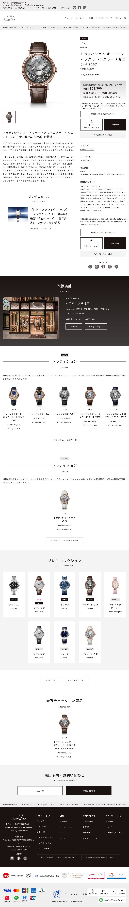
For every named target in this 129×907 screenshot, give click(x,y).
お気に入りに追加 (103, 135)
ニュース (63, 832)
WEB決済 (7, 8)
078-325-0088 (77, 313)
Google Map (94, 326)
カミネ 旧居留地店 (77, 303)
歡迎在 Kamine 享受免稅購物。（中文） (100, 857)
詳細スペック (87, 182)
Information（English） (36, 8)
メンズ (53, 27)
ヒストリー (110, 827)
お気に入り (20, 8)
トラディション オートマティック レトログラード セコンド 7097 (104, 27)
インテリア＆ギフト (45, 843)
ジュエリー (81, 18)
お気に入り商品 (43, 848)
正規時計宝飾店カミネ (10, 27)
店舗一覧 (63, 821)
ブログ (118, 18)
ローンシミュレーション (91, 124)
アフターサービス (90, 838)
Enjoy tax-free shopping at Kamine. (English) (57, 857)
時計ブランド (26, 27)
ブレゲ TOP (50, 680)
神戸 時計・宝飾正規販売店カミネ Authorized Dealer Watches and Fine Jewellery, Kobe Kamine (18, 827)
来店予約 (115, 124)
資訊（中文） (52, 8)
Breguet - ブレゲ (87, 149)
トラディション (86, 160)
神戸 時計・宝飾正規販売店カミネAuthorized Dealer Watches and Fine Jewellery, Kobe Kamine (23, 4)
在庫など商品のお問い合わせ (103, 114)
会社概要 (109, 821)
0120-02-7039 (22, 850)
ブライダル (41, 832)
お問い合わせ (89, 790)
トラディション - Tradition (69, 27)
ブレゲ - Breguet (41, 27)
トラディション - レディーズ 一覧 (64, 540)
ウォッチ (68, 18)
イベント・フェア (104, 18)
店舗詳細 (73, 326)
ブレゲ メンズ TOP (75, 680)
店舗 (91, 18)
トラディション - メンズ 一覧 (64, 440)
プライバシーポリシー (72, 894)
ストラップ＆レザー (45, 837)
